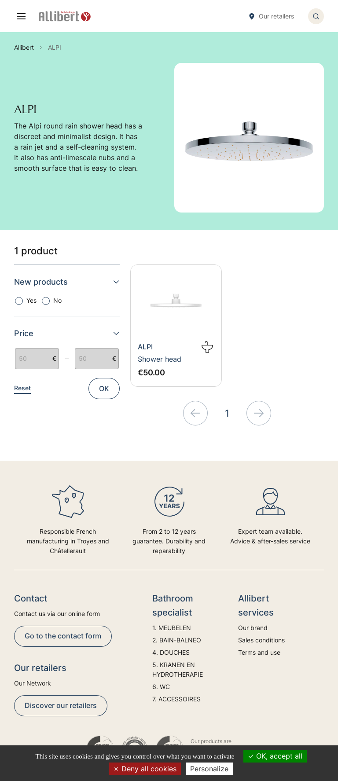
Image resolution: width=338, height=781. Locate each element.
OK (104, 388)
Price (67, 333)
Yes (31, 300)
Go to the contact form (63, 635)
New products (67, 281)
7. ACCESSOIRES (176, 699)
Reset (22, 388)
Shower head (159, 359)
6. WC (161, 686)
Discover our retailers (61, 705)
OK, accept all (275, 756)
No (57, 300)
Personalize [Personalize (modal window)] (209, 768)
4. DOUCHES (171, 652)
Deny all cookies (144, 768)
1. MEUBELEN (171, 627)
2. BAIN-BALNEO (176, 640)
